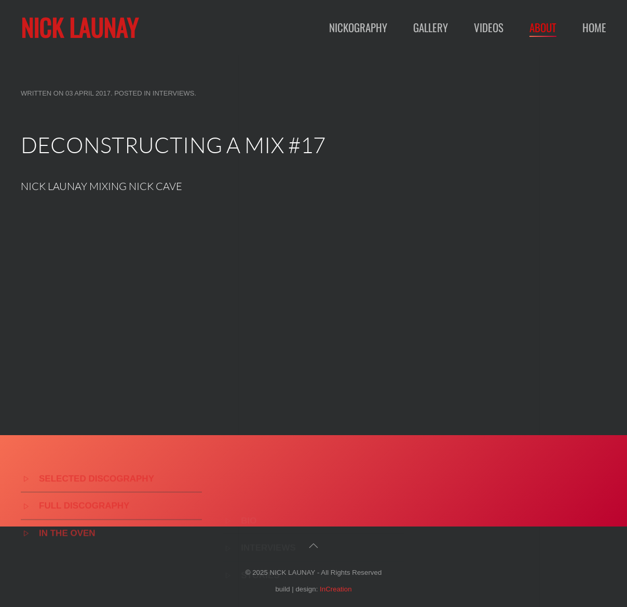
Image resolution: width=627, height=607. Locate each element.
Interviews (174, 93)
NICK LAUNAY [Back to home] (79, 27)
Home (594, 27)
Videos (488, 27)
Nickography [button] (358, 27)
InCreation (336, 589)
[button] (313, 546)
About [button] (542, 27)
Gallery (430, 27)
